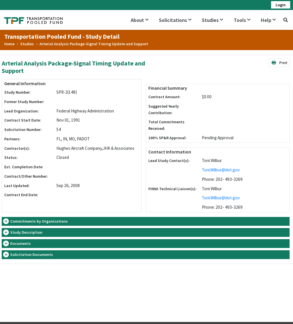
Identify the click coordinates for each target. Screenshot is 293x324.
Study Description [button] (26, 232)
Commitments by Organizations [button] (39, 221)
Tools (242, 20)
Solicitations (175, 20)
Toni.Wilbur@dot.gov (221, 170)
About (140, 20)
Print (279, 62)
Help (268, 20)
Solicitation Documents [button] (31, 254)
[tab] (146, 221)
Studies (212, 20)
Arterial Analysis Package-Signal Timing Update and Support (94, 43)
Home (9, 43)
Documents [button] (20, 243)
